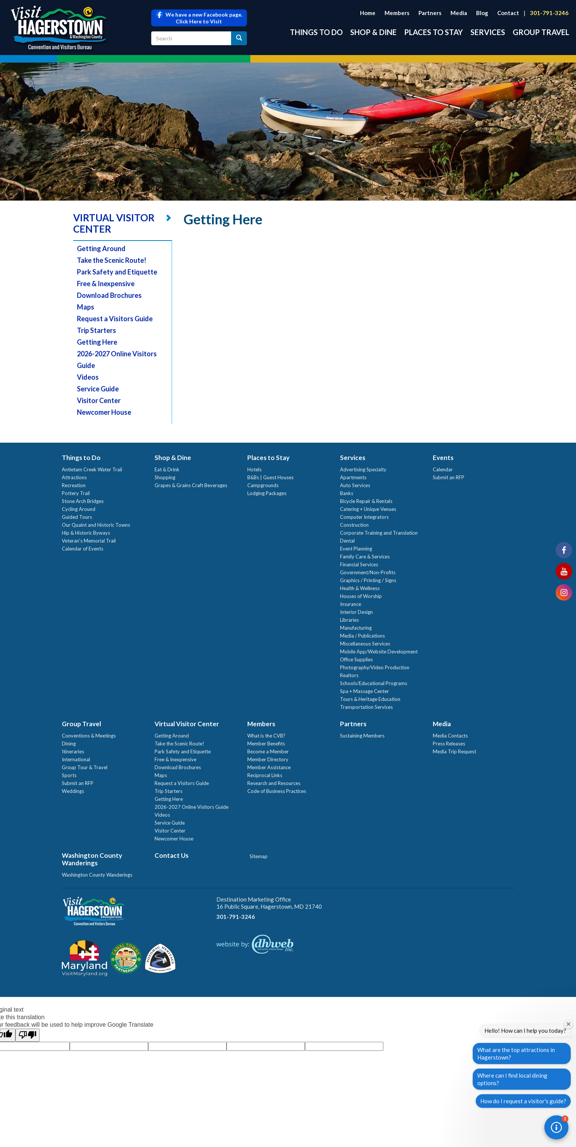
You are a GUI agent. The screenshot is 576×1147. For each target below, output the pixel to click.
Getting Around (101, 248)
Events (443, 458)
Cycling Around (78, 509)
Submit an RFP (448, 477)
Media (458, 12)
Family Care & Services (365, 557)
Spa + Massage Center (364, 691)
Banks (346, 493)
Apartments (353, 477)
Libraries (349, 620)
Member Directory (267, 759)
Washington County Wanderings (92, 859)
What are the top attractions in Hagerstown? (516, 1053)
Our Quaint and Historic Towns (96, 525)
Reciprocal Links (264, 775)
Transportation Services (366, 707)
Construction (354, 525)
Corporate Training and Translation (379, 533)
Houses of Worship (361, 596)
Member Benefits (266, 744)
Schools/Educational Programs (373, 683)
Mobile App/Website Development (379, 652)
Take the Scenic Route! (111, 260)
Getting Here (97, 342)
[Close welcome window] (568, 1024)
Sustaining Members (362, 736)
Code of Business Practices (276, 791)
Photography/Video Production (374, 667)
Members (397, 12)
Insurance (350, 604)
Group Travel (541, 32)
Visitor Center (99, 400)
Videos (88, 377)
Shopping (165, 477)
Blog (482, 12)
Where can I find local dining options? (512, 1079)
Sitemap (259, 856)
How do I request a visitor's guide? (523, 1101)
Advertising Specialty (363, 469)
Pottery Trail (76, 493)
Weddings (73, 791)
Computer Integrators (364, 517)
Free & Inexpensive (106, 283)
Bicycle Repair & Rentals (366, 501)
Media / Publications (362, 636)
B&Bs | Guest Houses (270, 477)
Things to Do (316, 32)
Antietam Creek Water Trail (92, 469)
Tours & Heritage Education (370, 699)
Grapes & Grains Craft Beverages (191, 485)
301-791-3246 (549, 12)
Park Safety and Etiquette (117, 272)
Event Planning (356, 549)
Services (487, 32)
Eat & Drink (167, 469)
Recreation (74, 485)
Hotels (254, 469)
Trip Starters (96, 330)
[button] (556, 1127)
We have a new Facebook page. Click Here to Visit (199, 18)
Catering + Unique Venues (368, 509)
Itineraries (73, 751)
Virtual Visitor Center (187, 724)
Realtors (349, 675)
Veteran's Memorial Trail (89, 541)
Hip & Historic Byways (86, 533)
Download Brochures (109, 295)
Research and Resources (273, 783)
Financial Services (359, 564)
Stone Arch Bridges (83, 501)
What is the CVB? (266, 736)
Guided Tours (77, 517)
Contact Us (171, 855)
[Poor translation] (27, 1035)
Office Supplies (356, 659)
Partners (429, 12)
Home (367, 12)
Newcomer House (104, 412)
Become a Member (268, 751)
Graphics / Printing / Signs (368, 580)
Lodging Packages (266, 493)
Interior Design (356, 612)
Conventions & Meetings (89, 736)
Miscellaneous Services (365, 644)
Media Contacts (450, 736)
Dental (347, 541)
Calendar (443, 469)
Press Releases (449, 744)
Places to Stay (433, 32)
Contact (508, 12)
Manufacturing (356, 628)
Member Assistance (269, 767)
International (76, 759)
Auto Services (355, 485)
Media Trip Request (454, 751)
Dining (69, 744)
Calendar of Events (82, 549)
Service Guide (98, 389)
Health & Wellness (360, 588)
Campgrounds (263, 485)
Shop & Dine (373, 32)
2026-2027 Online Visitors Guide (191, 807)
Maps (85, 307)
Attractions (74, 477)
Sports (69, 775)
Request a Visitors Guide (115, 318)
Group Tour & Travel (84, 767)
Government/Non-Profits (367, 572)
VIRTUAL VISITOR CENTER (114, 223)
